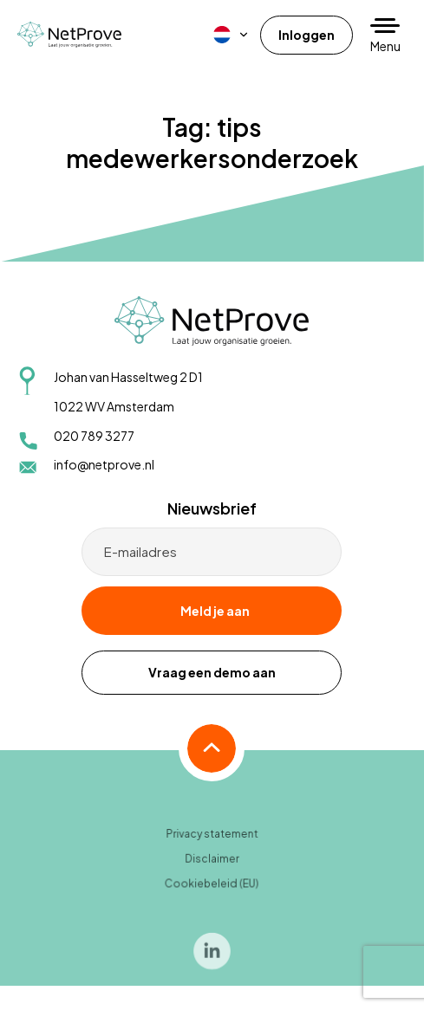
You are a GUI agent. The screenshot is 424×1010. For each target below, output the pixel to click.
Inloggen (306, 34)
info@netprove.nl (104, 464)
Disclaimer (211, 862)
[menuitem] (231, 35)
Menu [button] (385, 46)
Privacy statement (212, 838)
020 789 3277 (94, 435)
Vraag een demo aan (212, 672)
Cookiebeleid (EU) (212, 887)
